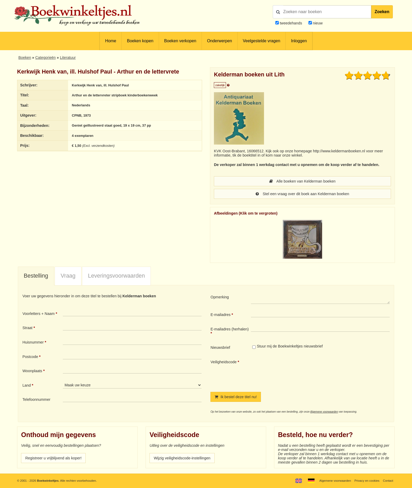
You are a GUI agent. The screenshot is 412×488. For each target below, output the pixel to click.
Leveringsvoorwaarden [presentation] (116, 276)
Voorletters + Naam (38, 314)
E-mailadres (220, 315)
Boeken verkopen (180, 41)
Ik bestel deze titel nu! (236, 397)
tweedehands (291, 23)
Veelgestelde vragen (261, 41)
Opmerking (219, 297)
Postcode (30, 357)
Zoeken (382, 11)
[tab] (36, 276)
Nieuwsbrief (220, 347)
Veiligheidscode (223, 362)
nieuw (317, 23)
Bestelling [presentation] (36, 276)
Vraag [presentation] (68, 276)
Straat (27, 328)
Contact (388, 480)
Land (26, 385)
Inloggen (299, 41)
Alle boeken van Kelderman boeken (302, 181)
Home (110, 41)
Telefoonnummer (36, 399)
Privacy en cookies (366, 480)
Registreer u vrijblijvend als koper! (53, 458)
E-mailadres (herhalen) (229, 329)
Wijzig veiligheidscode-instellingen (182, 458)
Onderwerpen (219, 41)
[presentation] (295, 371)
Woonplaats (32, 371)
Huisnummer (33, 342)
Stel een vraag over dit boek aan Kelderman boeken (302, 194)
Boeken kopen (140, 41)
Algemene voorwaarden (324, 411)
